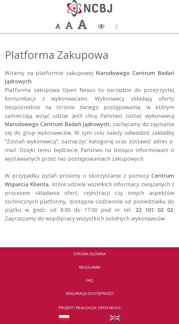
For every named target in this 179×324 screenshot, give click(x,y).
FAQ (89, 280)
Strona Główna (89, 253)
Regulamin (89, 267)
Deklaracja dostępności (90, 293)
